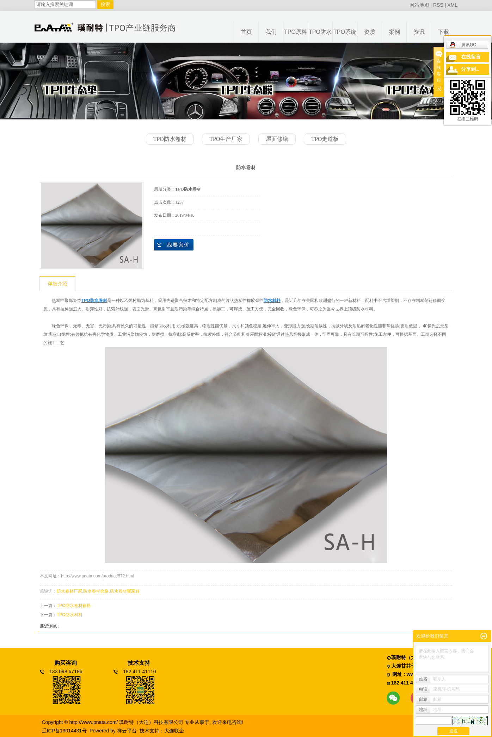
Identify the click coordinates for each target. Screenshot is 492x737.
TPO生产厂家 (225, 139)
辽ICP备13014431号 (64, 730)
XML (452, 5)
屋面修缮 (277, 139)
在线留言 (471, 57)
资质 (369, 32)
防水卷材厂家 (69, 591)
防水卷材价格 (96, 591)
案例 (394, 32)
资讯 (419, 32)
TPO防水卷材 (169, 139)
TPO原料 (295, 32)
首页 (246, 32)
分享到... (470, 69)
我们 (271, 32)
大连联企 (174, 730)
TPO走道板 (325, 139)
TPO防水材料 (69, 614)
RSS (438, 5)
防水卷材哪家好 (125, 591)
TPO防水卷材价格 (74, 605)
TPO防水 (320, 32)
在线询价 (173, 244)
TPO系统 (344, 32)
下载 (443, 32)
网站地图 (419, 5)
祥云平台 (127, 730)
